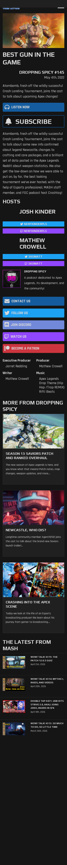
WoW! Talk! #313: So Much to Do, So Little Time (47, 725)
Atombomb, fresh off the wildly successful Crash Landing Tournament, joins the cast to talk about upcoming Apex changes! (33, 91)
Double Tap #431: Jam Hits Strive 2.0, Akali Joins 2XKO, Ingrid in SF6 (47, 704)
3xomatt (35, 256)
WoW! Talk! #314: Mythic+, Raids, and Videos (47, 681)
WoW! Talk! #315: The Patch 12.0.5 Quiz (44, 659)
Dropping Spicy (35, 271)
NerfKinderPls (35, 224)
